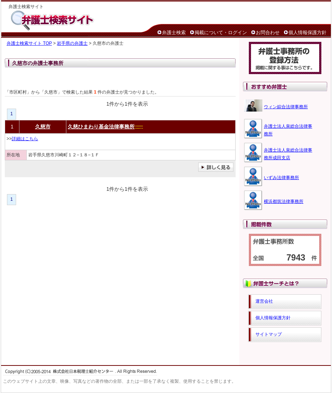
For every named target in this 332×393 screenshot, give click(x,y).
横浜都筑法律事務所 (283, 201)
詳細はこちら (25, 138)
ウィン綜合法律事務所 (286, 106)
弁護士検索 (174, 32)
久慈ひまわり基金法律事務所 (101, 127)
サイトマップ (268, 334)
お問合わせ (268, 32)
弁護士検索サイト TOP (29, 43)
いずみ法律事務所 (281, 177)
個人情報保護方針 (307, 32)
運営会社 (264, 301)
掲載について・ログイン (221, 32)
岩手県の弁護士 (72, 43)
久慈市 (43, 127)
